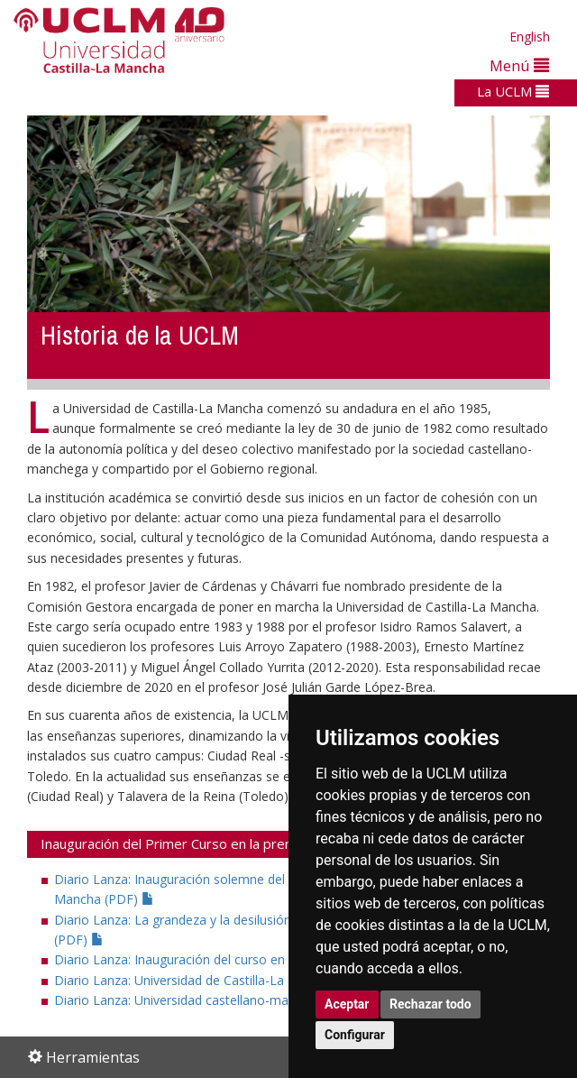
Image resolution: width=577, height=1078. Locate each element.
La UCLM (513, 91)
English (529, 36)
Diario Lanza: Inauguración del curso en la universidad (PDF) (237, 959)
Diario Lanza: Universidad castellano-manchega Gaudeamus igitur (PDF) (272, 1000)
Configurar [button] (355, 1034)
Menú (519, 65)
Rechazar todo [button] (430, 1004)
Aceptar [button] (347, 1004)
